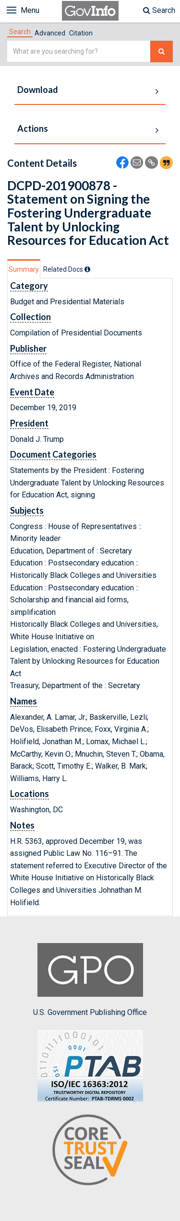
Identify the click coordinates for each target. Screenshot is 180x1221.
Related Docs (66, 269)
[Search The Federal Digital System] (161, 51)
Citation (81, 33)
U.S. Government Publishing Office (90, 980)
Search (159, 10)
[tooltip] (87, 269)
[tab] (20, 31)
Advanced (50, 33)
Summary (24, 269)
